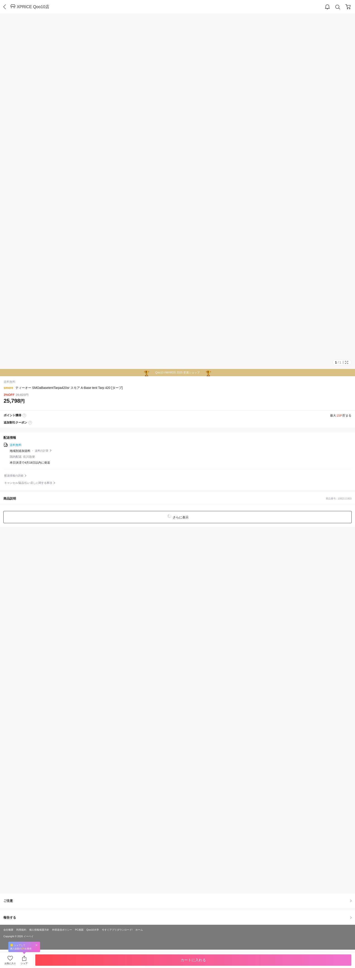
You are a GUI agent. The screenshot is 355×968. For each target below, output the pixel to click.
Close (36, 945)
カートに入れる (193, 960)
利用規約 (21, 929)
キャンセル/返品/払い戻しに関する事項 (28, 482)
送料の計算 (41, 450)
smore (8, 388)
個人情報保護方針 (39, 929)
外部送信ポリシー (62, 929)
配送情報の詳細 (13, 475)
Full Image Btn (346, 362)
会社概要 (8, 929)
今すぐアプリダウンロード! (117, 929)
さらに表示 (180, 517)
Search (337, 7)
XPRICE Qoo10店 (33, 7)
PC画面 (79, 929)
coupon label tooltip (30, 422)
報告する (177, 917)
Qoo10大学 (92, 929)
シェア (24, 963)
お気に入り (10, 963)
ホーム (139, 929)
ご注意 (177, 901)
